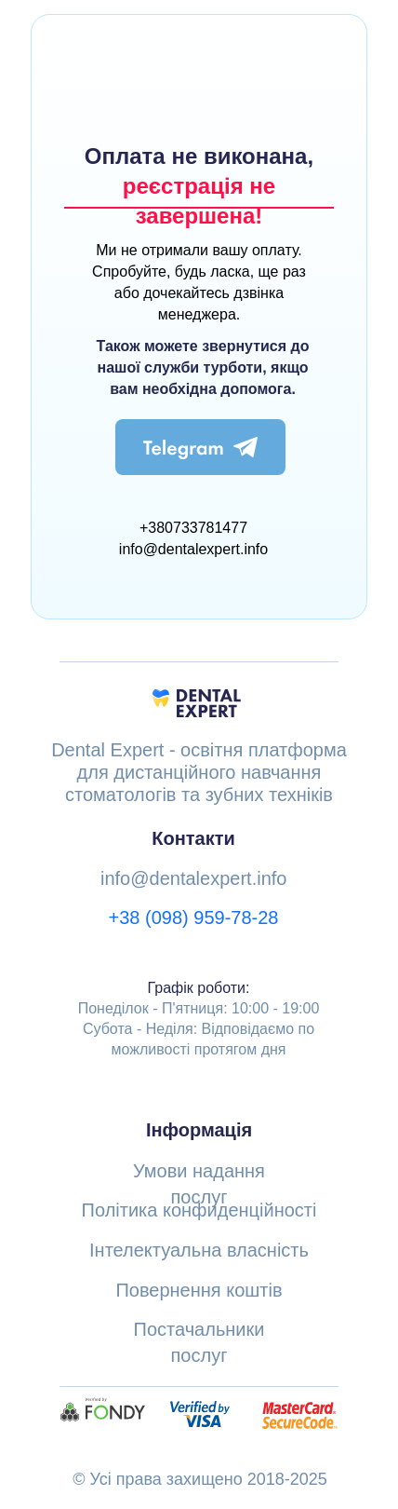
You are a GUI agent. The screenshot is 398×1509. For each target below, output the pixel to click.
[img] (200, 447)
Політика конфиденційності (199, 1210)
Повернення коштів (198, 1290)
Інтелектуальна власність (199, 1250)
